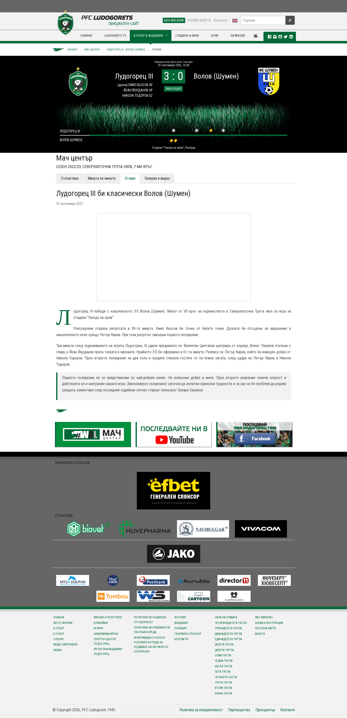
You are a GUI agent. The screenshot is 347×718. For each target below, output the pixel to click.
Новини (58, 617)
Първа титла (223, 693)
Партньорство (239, 710)
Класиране (101, 623)
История (180, 617)
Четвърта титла (226, 677)
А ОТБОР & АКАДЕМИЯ (148, 35)
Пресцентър (265, 710)
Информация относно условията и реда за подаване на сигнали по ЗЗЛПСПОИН (151, 644)
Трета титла (223, 682)
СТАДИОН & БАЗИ (187, 35)
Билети (260, 634)
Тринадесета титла (228, 628)
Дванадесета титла (228, 634)
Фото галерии (62, 623)
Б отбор (58, 634)
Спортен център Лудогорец (105, 641)
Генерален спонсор (187, 634)
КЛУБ (214, 35)
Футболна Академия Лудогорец (108, 651)
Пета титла (222, 671)
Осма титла (223, 655)
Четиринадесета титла (231, 623)
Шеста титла (223, 666)
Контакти (220, 20)
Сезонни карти (265, 628)
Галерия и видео (157, 178)
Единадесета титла (228, 639)
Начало (72, 49)
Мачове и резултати (108, 617)
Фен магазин (264, 617)
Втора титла (223, 688)
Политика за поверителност (201, 710)
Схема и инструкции (269, 623)
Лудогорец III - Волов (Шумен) (126, 49)
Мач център (92, 49)
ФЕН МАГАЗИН (174, 20)
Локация (180, 628)
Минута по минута (102, 178)
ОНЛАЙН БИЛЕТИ (199, 20)
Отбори (58, 639)
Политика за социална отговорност (150, 620)
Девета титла (224, 650)
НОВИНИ (86, 35)
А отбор (58, 628)
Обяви (57, 650)
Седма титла (223, 660)
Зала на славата (226, 617)
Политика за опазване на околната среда (152, 630)
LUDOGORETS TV (115, 35)
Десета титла (224, 644)
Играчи (98, 628)
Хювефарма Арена (106, 634)
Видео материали (65, 644)
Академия (181, 623)
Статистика (69, 178)
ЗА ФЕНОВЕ (238, 35)
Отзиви (156, 49)
